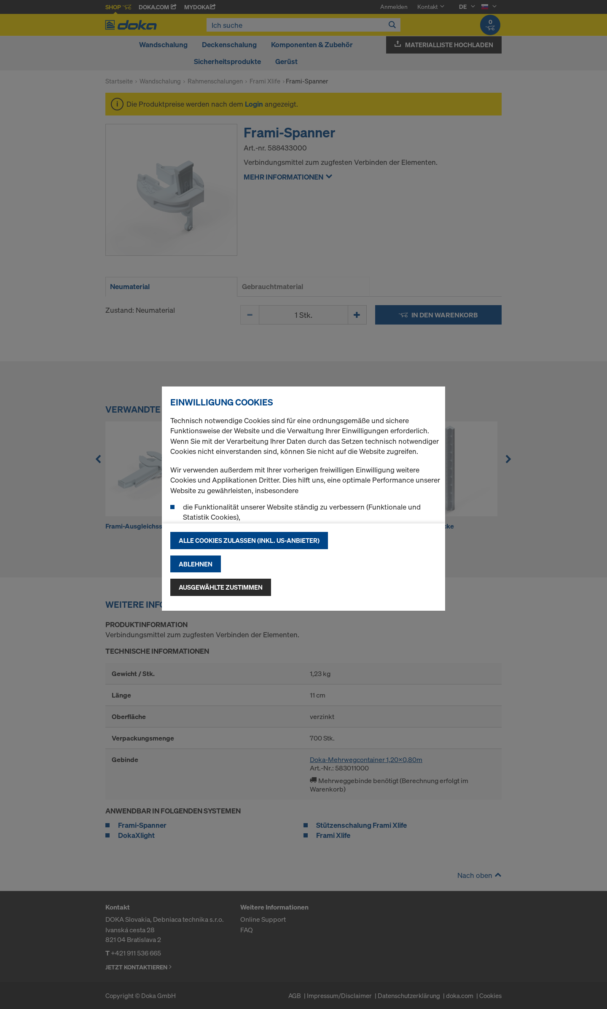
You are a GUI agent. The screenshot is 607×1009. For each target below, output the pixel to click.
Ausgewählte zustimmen (221, 587)
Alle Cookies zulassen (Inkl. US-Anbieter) (249, 540)
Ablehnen (195, 564)
